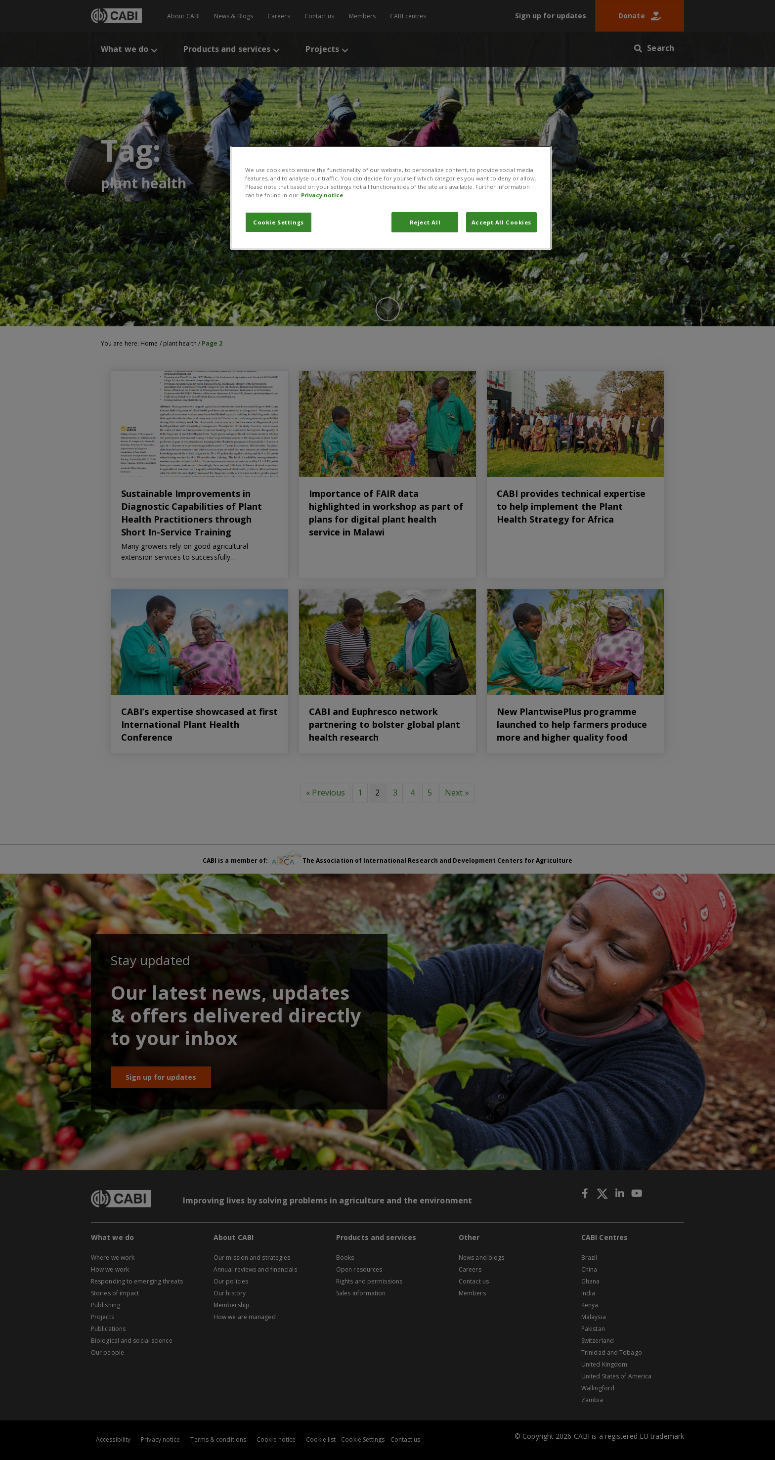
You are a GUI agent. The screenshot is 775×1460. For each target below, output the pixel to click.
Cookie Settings (278, 222)
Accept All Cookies (501, 222)
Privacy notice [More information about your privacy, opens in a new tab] (322, 195)
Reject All (425, 222)
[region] (391, 198)
